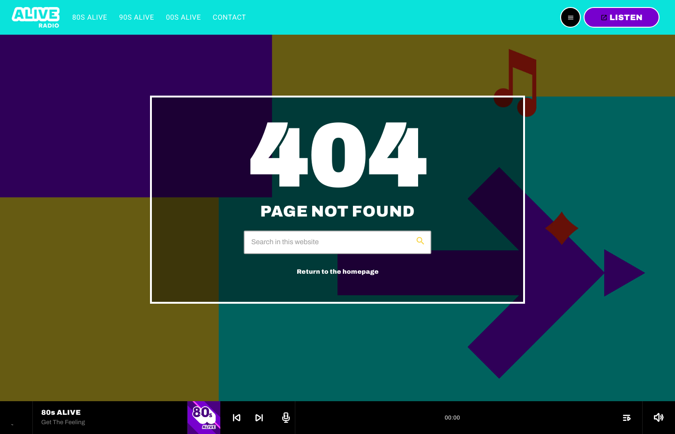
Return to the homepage (338, 271)
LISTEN (621, 17)
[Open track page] (284, 417)
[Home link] (36, 17)
